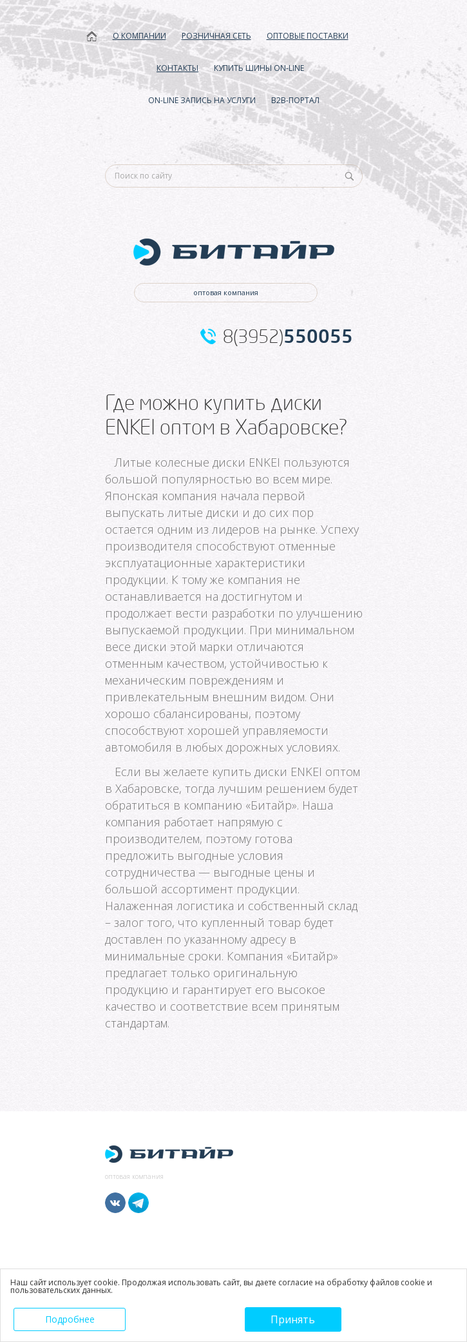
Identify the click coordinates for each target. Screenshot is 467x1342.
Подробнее (70, 1319)
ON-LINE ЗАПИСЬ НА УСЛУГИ (202, 100)
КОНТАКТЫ (177, 68)
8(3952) (288, 336)
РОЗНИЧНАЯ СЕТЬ (216, 35)
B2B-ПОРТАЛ (295, 100)
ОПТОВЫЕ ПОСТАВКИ (307, 35)
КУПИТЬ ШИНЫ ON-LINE (259, 68)
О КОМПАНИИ (139, 35)
